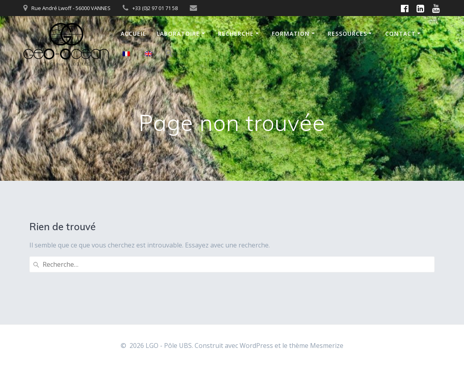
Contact (400, 33)
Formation (291, 33)
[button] (169, 54)
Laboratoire (178, 33)
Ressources (347, 33)
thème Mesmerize (316, 345)
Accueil (133, 33)
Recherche (236, 33)
